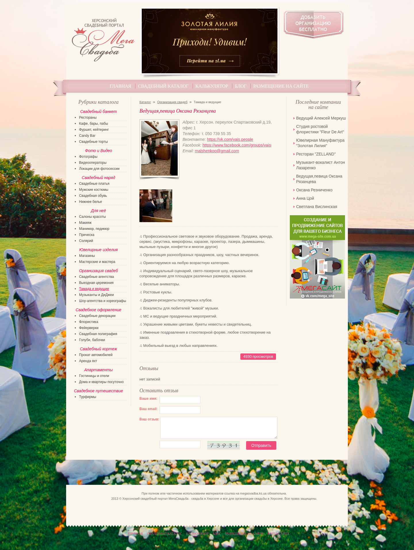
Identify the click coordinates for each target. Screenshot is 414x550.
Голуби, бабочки (92, 340)
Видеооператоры (92, 163)
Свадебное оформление (98, 309)
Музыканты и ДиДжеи (96, 295)
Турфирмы (87, 397)
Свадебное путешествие (98, 391)
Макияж (85, 223)
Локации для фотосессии (99, 169)
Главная (120, 86)
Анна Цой (305, 198)
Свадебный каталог (163, 86)
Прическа (86, 235)
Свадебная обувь (93, 196)
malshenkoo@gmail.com (217, 151)
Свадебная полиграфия (98, 334)
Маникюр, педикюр (94, 229)
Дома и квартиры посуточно (101, 382)
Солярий (86, 241)
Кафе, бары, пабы (93, 124)
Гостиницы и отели (94, 376)
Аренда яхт (88, 361)
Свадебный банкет (98, 111)
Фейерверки (88, 328)
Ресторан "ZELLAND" (316, 154)
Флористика (88, 322)
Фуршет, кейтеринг (94, 130)
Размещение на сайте (280, 86)
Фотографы (88, 157)
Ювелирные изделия (98, 249)
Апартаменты (98, 370)
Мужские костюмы (93, 190)
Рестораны (88, 118)
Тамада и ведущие (94, 289)
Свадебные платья (94, 184)
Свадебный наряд (98, 177)
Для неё (98, 210)
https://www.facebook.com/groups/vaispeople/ (236, 145)
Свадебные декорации (97, 316)
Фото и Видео (98, 150)
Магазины (87, 256)
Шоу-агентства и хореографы (102, 301)
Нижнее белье (90, 202)
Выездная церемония (96, 283)
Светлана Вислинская (316, 206)
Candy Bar (87, 136)
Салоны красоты (92, 217)
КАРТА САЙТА (278, 533)
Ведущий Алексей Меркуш (321, 118)
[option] (155, 205)
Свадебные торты (93, 142)
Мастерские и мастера (97, 262)
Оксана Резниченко (314, 190)
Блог (240, 86)
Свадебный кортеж (98, 349)
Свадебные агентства (96, 277)
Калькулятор (211, 86)
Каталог (145, 102)
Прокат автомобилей (95, 355)
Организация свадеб (172, 102)
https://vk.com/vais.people (230, 139)
